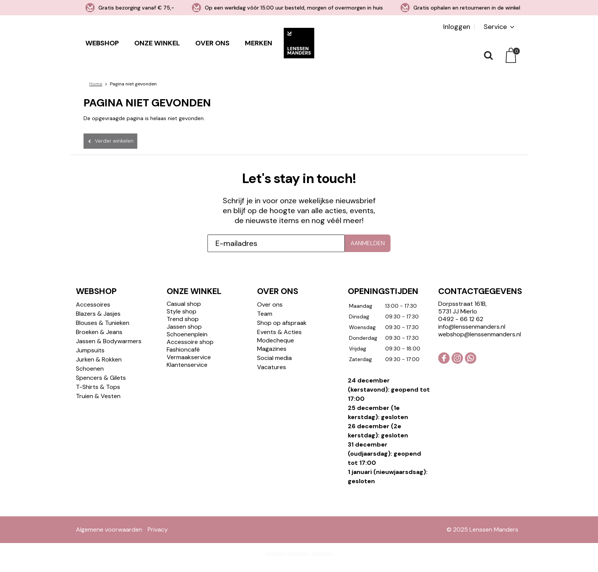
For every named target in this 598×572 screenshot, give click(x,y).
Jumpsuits (90, 350)
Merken (258, 43)
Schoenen (90, 369)
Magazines (271, 349)
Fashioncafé (183, 349)
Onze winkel (157, 43)
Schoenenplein (187, 334)
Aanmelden (367, 243)
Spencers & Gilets (101, 378)
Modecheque (275, 340)
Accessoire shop (190, 342)
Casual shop (184, 304)
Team (264, 314)
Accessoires (93, 304)
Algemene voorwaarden (109, 529)
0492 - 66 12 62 (460, 319)
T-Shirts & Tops (98, 387)
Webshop (102, 43)
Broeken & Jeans (99, 332)
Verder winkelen (114, 141)
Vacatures (271, 367)
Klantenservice (187, 365)
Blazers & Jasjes (98, 314)
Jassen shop (184, 327)
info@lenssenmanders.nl (471, 327)
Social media (274, 358)
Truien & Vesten (98, 396)
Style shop (181, 311)
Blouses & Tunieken (102, 323)
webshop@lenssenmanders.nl (479, 334)
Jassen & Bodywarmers (108, 341)
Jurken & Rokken (99, 359)
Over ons (212, 43)
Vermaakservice (189, 357)
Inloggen (456, 27)
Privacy (158, 529)
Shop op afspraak (282, 323)
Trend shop (183, 319)
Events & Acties (279, 332)
